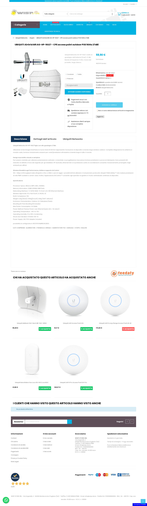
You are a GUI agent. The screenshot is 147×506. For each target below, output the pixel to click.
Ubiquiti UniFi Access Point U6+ (73, 323)
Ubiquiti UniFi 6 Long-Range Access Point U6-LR (115, 323)
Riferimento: (101, 73)
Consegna (14, 455)
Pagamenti (15, 451)
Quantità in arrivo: (103, 78)
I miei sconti (47, 451)
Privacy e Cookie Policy (19, 458)
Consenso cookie (140, 505)
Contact (13, 438)
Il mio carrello (47, 438)
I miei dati (46, 448)
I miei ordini (47, 442)
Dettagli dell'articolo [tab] (44, 139)
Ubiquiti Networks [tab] (73, 139)
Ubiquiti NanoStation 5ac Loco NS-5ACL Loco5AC (31, 382)
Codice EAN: (100, 85)
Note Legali (15, 462)
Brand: (98, 87)
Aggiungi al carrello (109, 105)
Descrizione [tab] (20, 139)
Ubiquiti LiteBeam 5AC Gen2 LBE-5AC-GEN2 (32, 323)
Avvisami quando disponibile (79, 92)
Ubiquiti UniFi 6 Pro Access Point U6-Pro (73, 382)
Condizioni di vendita (18, 445)
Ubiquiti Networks (107, 88)
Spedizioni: (100, 82)
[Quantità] (108, 94)
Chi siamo (14, 442)
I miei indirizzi (47, 445)
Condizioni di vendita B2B (19, 448)
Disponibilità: (101, 75)
